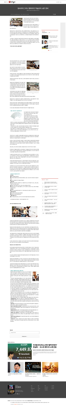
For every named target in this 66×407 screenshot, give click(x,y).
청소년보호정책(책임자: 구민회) (37, 400)
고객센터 (23, 400)
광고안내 (52, 388)
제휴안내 (20, 400)
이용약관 (26, 400)
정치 (31, 385)
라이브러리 (46, 388)
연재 (45, 385)
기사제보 (52, 385)
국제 (38, 387)
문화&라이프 (33, 388)
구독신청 (52, 387)
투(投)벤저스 (44, 32)
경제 (38, 385)
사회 (31, 387)
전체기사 (32, 391)
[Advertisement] (22, 53)
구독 (49, 32)
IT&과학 (39, 388)
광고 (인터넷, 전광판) (16, 400)
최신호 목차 (46, 387)
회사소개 (12, 400)
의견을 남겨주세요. (13, 332)
